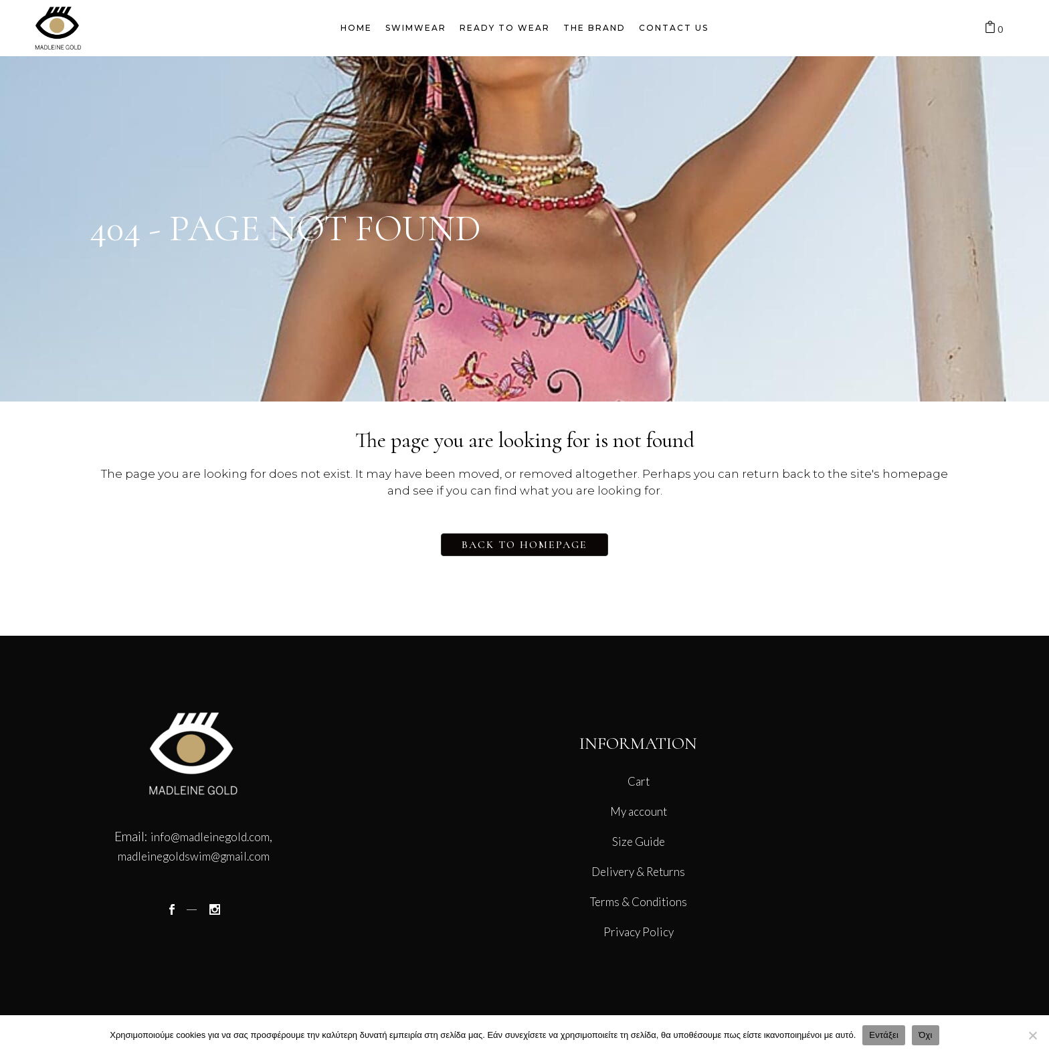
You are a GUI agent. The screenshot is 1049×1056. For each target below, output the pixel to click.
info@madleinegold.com (210, 837)
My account (638, 811)
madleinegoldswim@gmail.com (194, 856)
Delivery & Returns (638, 872)
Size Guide (638, 841)
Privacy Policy (638, 932)
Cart (639, 781)
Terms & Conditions (638, 902)
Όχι (926, 1035)
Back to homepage (524, 544)
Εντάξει (883, 1035)
